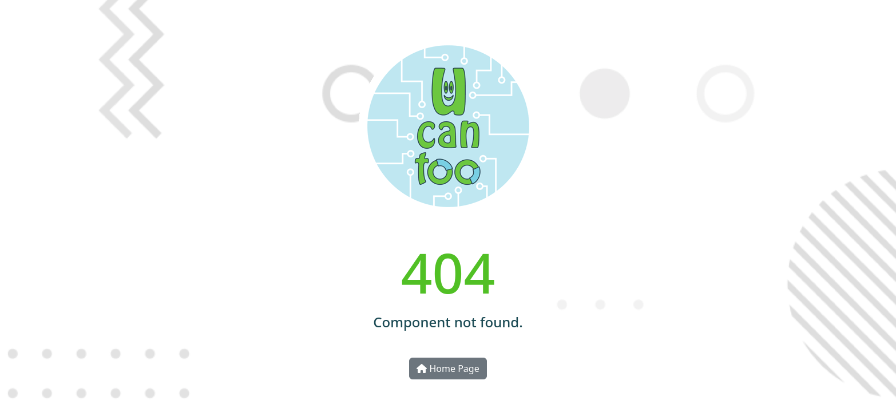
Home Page (448, 368)
